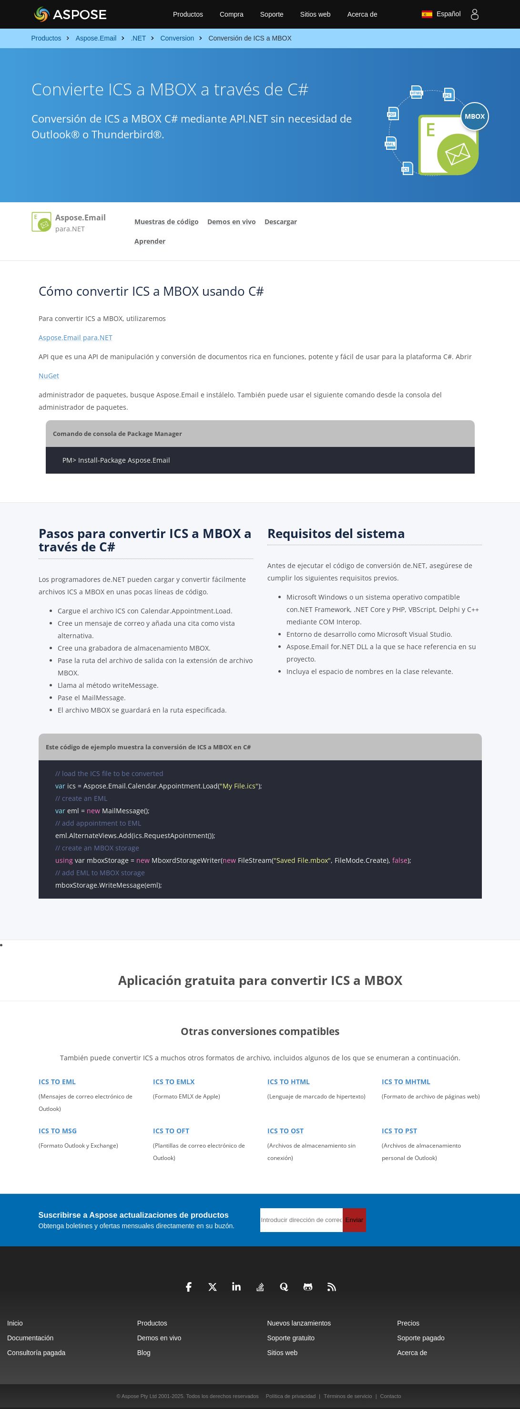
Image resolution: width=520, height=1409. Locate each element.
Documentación (30, 1338)
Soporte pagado (421, 1338)
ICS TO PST (399, 1130)
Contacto (390, 1396)
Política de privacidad (291, 1396)
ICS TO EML (57, 1081)
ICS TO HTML (288, 1081)
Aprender (149, 241)
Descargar (281, 221)
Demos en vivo (231, 221)
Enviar (355, 1219)
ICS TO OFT (171, 1130)
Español (440, 14)
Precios (408, 1323)
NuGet (49, 375)
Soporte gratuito (291, 1338)
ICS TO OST (285, 1130)
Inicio (15, 1323)
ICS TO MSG (58, 1130)
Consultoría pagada (36, 1353)
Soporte (272, 14)
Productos (188, 14)
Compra (232, 14)
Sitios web (315, 14)
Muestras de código (166, 221)
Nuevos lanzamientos (299, 1323)
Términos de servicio (348, 1396)
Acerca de (362, 14)
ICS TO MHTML (406, 1081)
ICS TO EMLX (173, 1081)
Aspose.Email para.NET (75, 337)
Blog (144, 1353)
